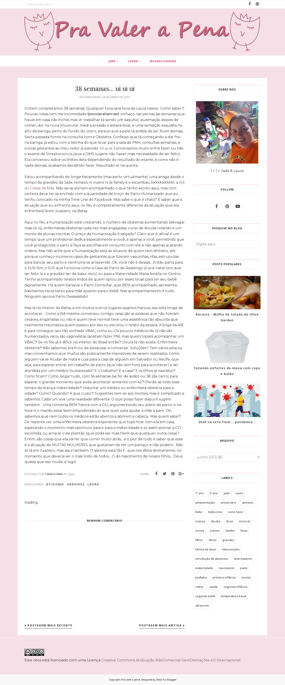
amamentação (205, 502)
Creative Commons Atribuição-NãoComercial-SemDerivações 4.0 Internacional (170, 660)
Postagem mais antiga (160, 625)
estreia (215, 531)
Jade (227, 493)
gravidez (76, 484)
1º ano (199, 493)
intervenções (231, 549)
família (229, 531)
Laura (93, 484)
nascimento (226, 568)
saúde (213, 587)
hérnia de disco (205, 549)
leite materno (243, 559)
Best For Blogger (166, 679)
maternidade (204, 568)
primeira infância (224, 577)
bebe (198, 512)
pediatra (201, 577)
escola (199, 531)
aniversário (228, 502)
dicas (229, 521)
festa (243, 531)
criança (200, 521)
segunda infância (235, 587)
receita (246, 577)
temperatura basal (233, 596)
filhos (199, 540)
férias (213, 540)
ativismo (55, 484)
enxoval (244, 521)
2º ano (214, 493)
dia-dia (215, 521)
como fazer (235, 512)
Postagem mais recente (50, 625)
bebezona (215, 512)
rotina (199, 587)
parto (244, 568)
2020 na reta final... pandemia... (227, 422)
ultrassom (202, 605)
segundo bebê (205, 596)
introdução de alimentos (211, 559)
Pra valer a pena (130, 679)
